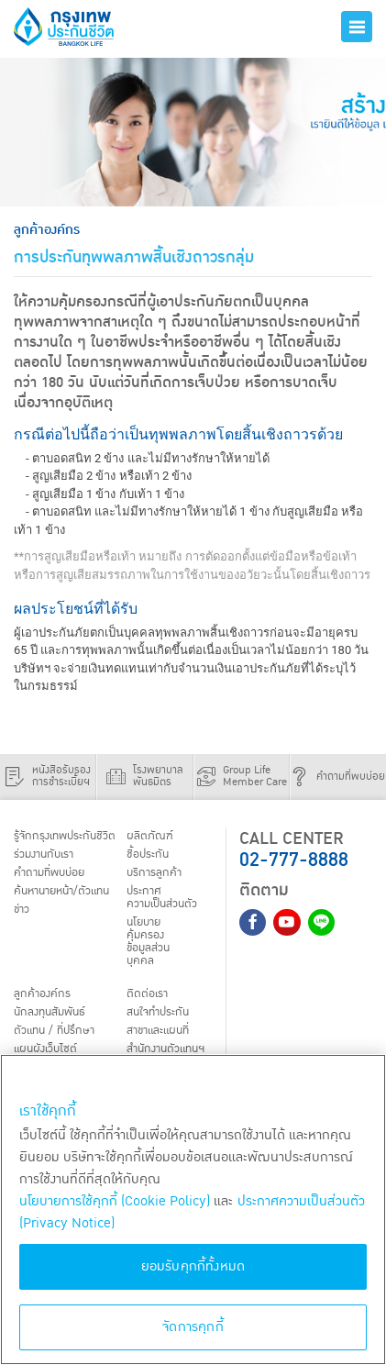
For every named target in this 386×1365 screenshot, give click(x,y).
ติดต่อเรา (148, 997)
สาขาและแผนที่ (161, 1035)
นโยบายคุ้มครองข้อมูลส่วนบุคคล (150, 944)
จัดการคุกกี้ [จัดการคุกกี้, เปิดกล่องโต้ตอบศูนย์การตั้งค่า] (193, 1326)
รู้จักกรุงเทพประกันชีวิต (67, 836)
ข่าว (22, 912)
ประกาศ (165, 899)
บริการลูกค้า (155, 874)
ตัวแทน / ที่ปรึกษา (57, 1035)
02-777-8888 (293, 860)
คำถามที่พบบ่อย (53, 874)
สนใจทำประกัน (161, 1015)
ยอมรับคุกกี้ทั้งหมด (193, 1266)
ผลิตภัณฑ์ (150, 836)
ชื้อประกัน (149, 855)
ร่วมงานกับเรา (46, 855)
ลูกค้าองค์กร (43, 997)
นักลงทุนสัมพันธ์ (53, 1015)
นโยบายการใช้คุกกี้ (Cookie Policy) (114, 1201)
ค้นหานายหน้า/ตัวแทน (67, 892)
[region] (193, 1209)
